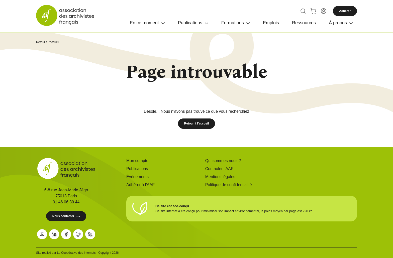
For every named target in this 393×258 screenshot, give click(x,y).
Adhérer (345, 11)
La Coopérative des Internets (76, 252)
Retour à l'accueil (47, 42)
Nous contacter (66, 216)
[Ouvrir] (147, 22)
